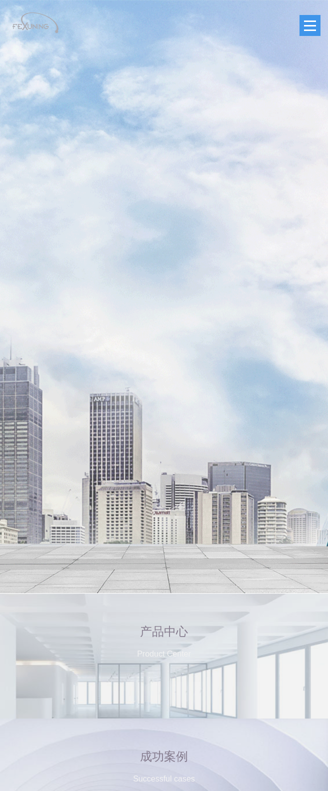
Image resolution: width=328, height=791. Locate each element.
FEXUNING (35, 23)
